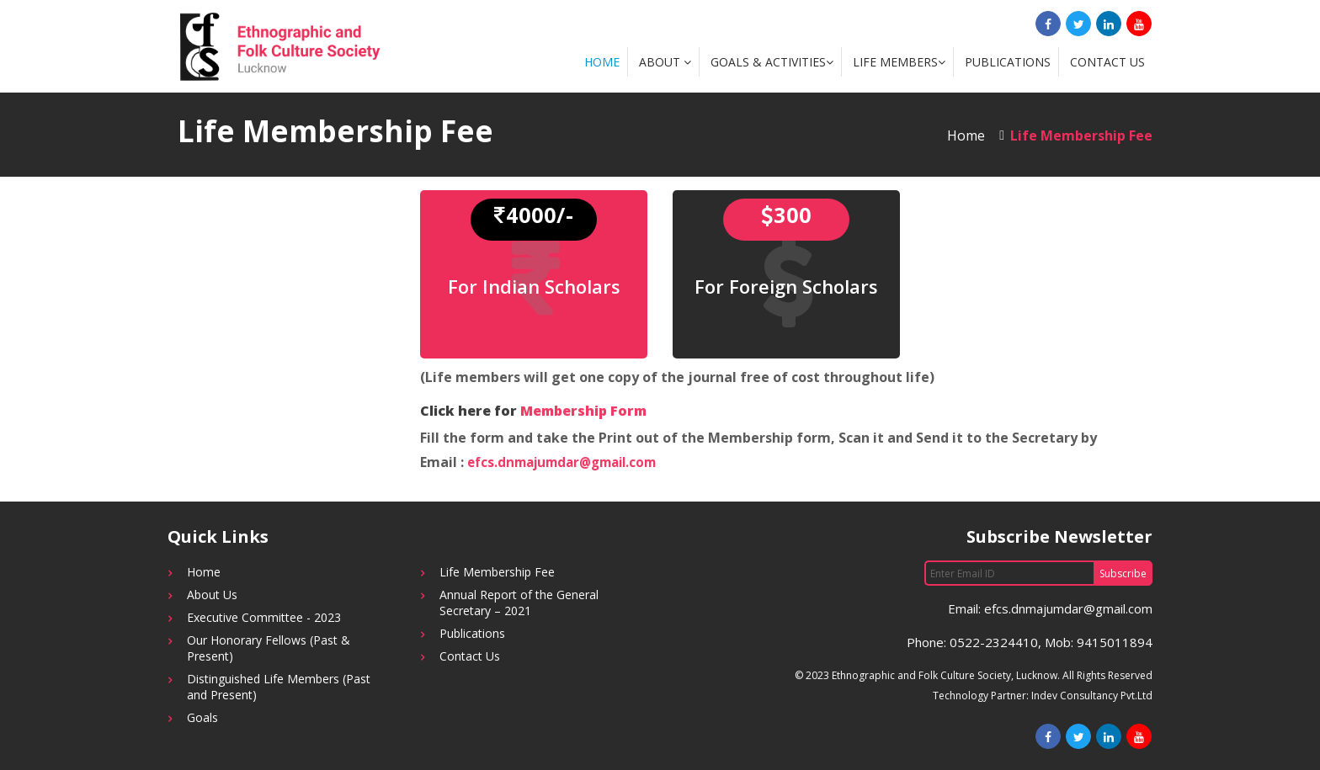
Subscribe (1123, 573)
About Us (212, 595)
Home (602, 62)
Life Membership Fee (497, 572)
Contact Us (1107, 62)
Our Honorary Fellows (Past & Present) (268, 648)
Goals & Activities (772, 62)
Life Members (899, 62)
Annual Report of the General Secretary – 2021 (519, 603)
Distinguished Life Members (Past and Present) (278, 687)
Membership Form (583, 410)
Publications (1008, 62)
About (665, 62)
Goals (202, 717)
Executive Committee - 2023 (264, 617)
